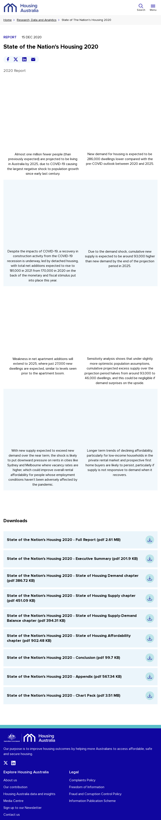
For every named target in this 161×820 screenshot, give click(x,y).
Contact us (11, 804)
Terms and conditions (37, 814)
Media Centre (13, 791)
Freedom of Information (86, 777)
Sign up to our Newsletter (22, 798)
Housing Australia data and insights (29, 784)
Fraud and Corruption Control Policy (95, 784)
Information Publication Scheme (92, 791)
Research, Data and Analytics (36, 20)
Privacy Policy (11, 814)
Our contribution (15, 777)
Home (7, 20)
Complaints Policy (82, 770)
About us (10, 770)
